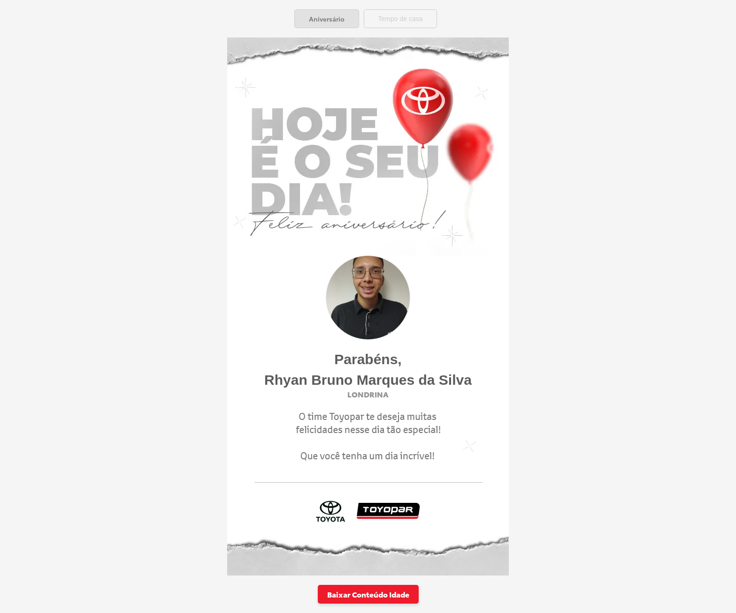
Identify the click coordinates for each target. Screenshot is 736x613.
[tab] (326, 18)
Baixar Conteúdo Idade (368, 594)
